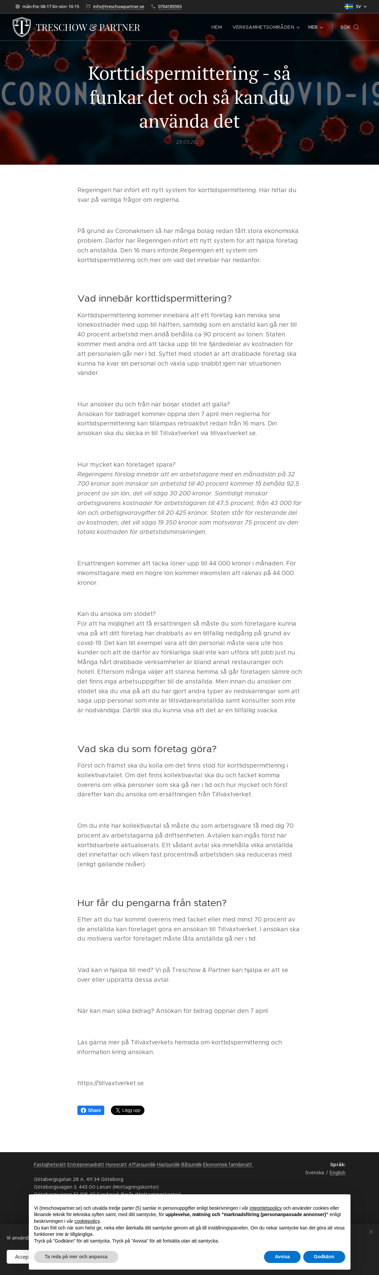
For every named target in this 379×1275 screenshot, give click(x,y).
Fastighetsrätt (50, 1165)
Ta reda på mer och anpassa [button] (76, 1256)
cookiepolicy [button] (87, 1221)
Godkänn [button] (324, 1256)
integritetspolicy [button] (266, 1208)
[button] (349, 27)
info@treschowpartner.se (118, 6)
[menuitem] (163, 27)
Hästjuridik (168, 1165)
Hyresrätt (116, 1165)
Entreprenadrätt (85, 1165)
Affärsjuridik (141, 1165)
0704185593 (170, 6)
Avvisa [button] (282, 1256)
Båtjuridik (191, 1165)
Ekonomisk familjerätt (228, 1165)
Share (91, 1110)
